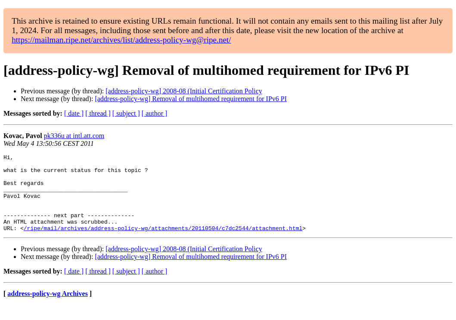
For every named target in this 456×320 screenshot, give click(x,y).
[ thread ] (98, 113)
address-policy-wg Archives (47, 309)
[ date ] (74, 113)
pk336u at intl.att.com (74, 135)
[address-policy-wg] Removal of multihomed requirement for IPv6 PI (191, 98)
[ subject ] (126, 113)
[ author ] (155, 113)
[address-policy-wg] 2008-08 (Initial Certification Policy (183, 91)
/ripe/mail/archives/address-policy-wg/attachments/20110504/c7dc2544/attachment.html (163, 243)
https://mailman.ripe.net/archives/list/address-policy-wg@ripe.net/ (121, 39)
